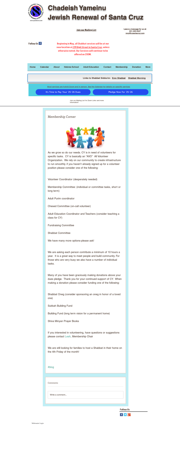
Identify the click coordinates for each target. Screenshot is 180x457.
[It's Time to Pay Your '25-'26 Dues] (63, 92)
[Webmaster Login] (37, 423)
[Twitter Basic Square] (125, 414)
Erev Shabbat (119, 78)
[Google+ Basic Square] (129, 414)
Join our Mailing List (86, 30)
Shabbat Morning (137, 78)
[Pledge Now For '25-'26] (120, 92)
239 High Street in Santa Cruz (87, 47)
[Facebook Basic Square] (40, 43)
